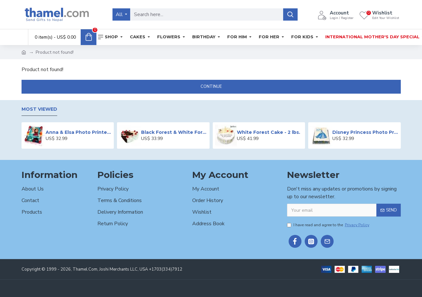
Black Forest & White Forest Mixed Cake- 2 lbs (174, 132)
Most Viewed (39, 109)
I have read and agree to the (328, 225)
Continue (211, 86)
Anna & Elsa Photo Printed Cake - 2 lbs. (79, 132)
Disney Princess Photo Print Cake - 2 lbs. (365, 132)
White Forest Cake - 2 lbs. (268, 132)
